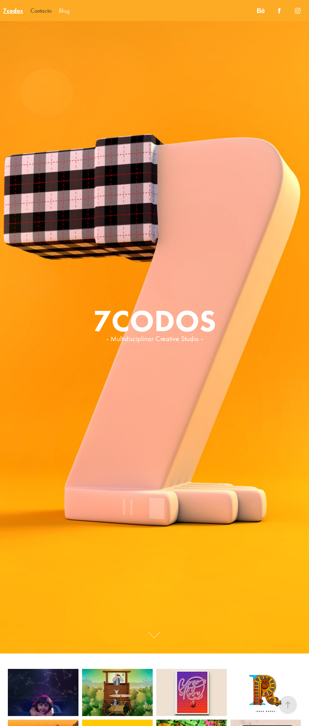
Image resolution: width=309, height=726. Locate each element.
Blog (64, 10)
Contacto (41, 10)
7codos (13, 10)
